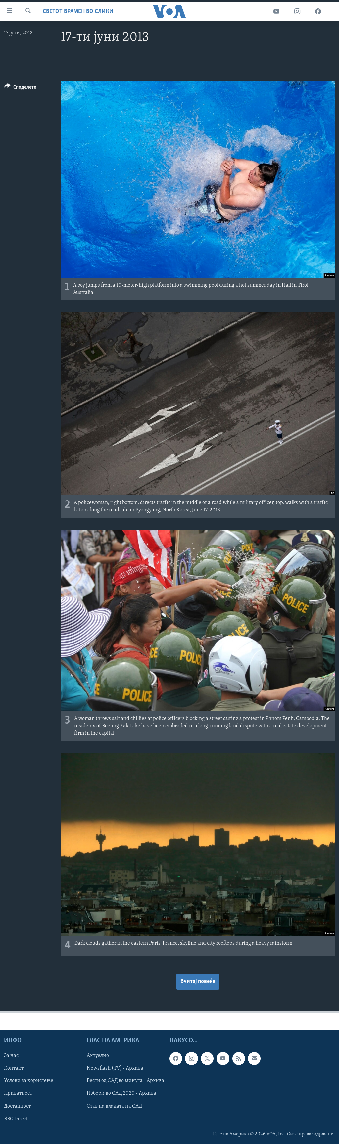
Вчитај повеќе (197, 981)
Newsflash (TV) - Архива (115, 1068)
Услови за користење (28, 1081)
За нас (11, 1056)
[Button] (20, 88)
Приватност (18, 1093)
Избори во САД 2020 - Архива (121, 1093)
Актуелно (98, 1056)
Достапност (17, 1106)
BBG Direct (16, 1118)
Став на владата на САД (114, 1106)
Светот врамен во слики (78, 11)
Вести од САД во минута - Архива (125, 1081)
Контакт (14, 1068)
